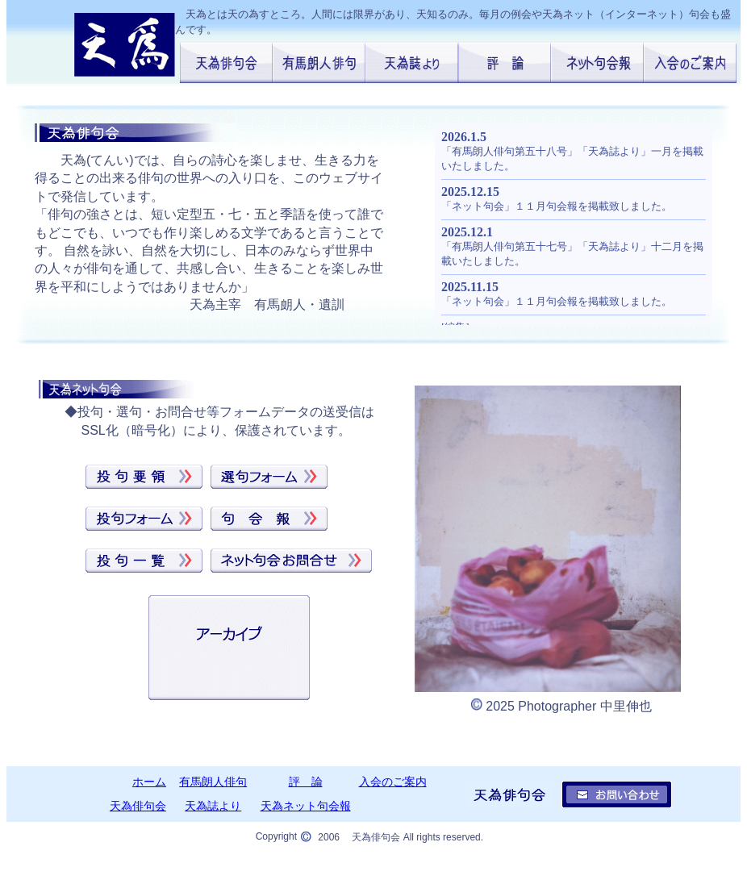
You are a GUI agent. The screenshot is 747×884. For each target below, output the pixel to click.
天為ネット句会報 (306, 805)
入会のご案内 (393, 781)
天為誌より (213, 805)
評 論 (306, 781)
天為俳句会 (138, 805)
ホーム (149, 781)
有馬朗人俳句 (213, 781)
